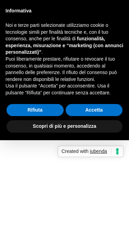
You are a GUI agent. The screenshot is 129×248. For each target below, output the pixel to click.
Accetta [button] (94, 110)
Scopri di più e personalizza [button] (64, 126)
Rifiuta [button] (35, 110)
